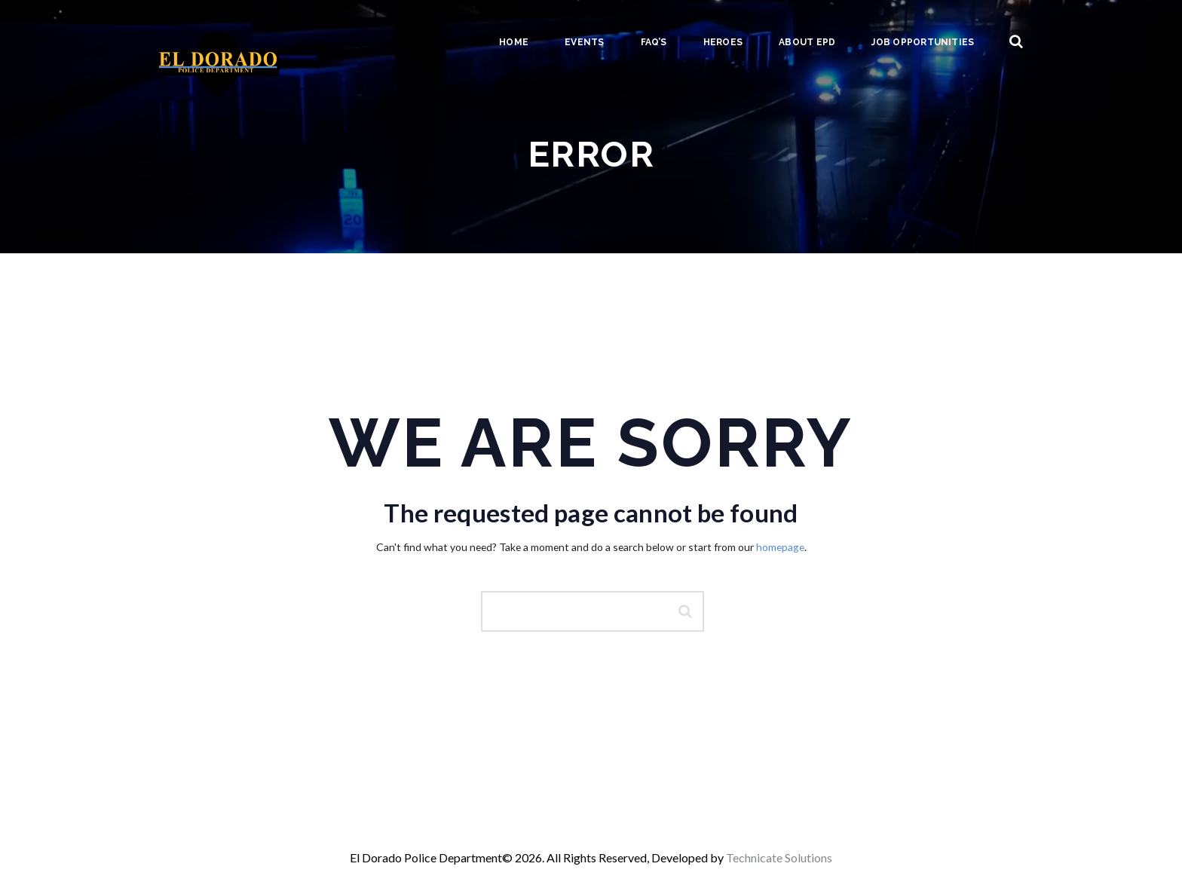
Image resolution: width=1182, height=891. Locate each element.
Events (584, 42)
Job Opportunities (922, 42)
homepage (780, 546)
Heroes (723, 42)
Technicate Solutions (779, 857)
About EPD (807, 42)
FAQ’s (654, 42)
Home (513, 42)
